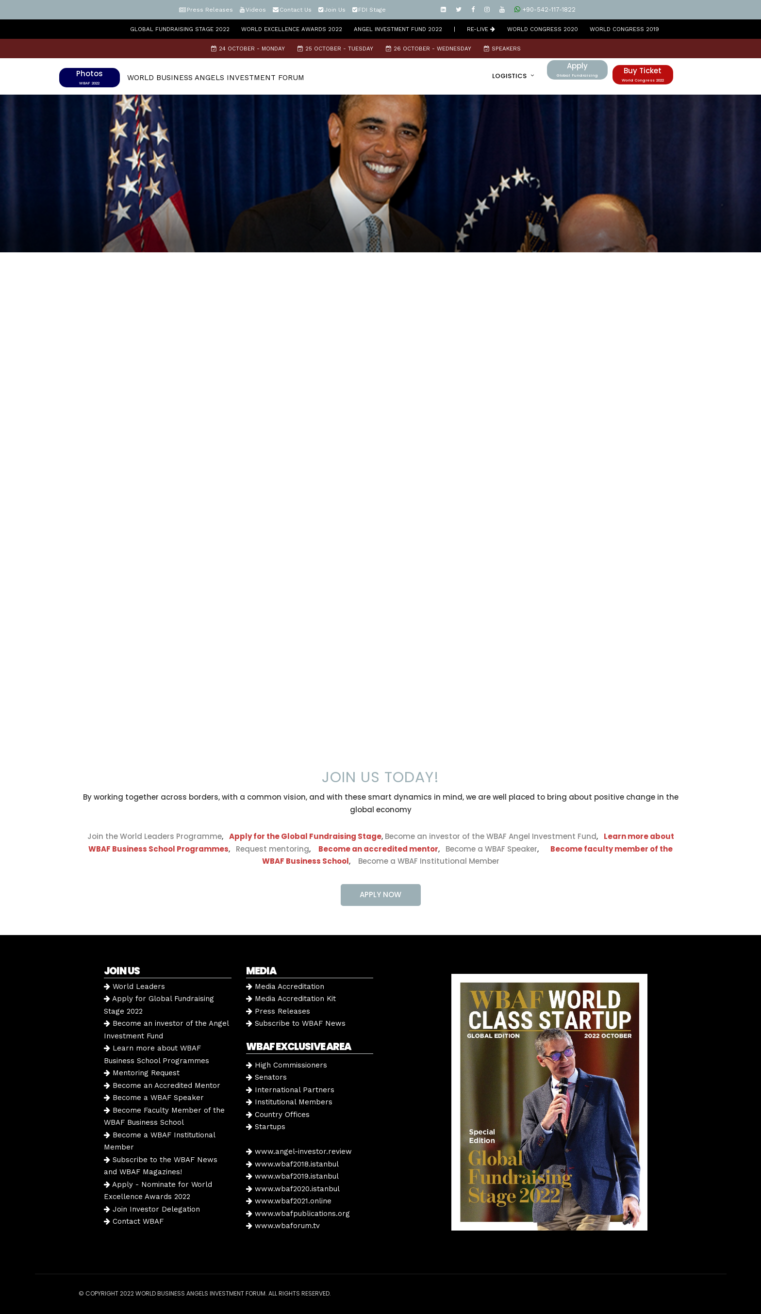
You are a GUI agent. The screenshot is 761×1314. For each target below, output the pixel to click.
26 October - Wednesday (428, 48)
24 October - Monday (248, 48)
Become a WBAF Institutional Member (425, 861)
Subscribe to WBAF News (296, 1023)
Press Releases (210, 9)
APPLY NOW (380, 894)
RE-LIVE (481, 29)
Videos (256, 9)
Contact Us (296, 9)
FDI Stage (372, 9)
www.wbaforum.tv (283, 1225)
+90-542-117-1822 (545, 9)
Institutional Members (289, 1102)
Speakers (502, 48)
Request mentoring (269, 849)
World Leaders (134, 986)
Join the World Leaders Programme (154, 836)
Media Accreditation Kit (291, 998)
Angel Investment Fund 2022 (398, 29)
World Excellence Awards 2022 (291, 29)
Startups (265, 1126)
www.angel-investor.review (299, 1151)
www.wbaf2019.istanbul (292, 1176)
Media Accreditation (285, 986)
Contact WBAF (134, 1221)
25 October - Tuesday (335, 48)
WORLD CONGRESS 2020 (542, 29)
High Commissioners (286, 1065)
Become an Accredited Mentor (162, 1085)
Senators (266, 1077)
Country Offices (278, 1114)
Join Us (335, 9)
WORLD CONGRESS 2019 (624, 29)
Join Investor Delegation (152, 1209)
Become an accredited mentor (378, 849)
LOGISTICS (509, 76)
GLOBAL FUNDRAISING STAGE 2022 (180, 29)
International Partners (290, 1089)
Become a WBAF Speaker (491, 849)
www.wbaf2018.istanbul (292, 1164)
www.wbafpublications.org (298, 1213)
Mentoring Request (142, 1072)
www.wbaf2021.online (288, 1201)
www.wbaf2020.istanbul (293, 1188)
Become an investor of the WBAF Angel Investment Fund (490, 836)
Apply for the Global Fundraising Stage (305, 836)
